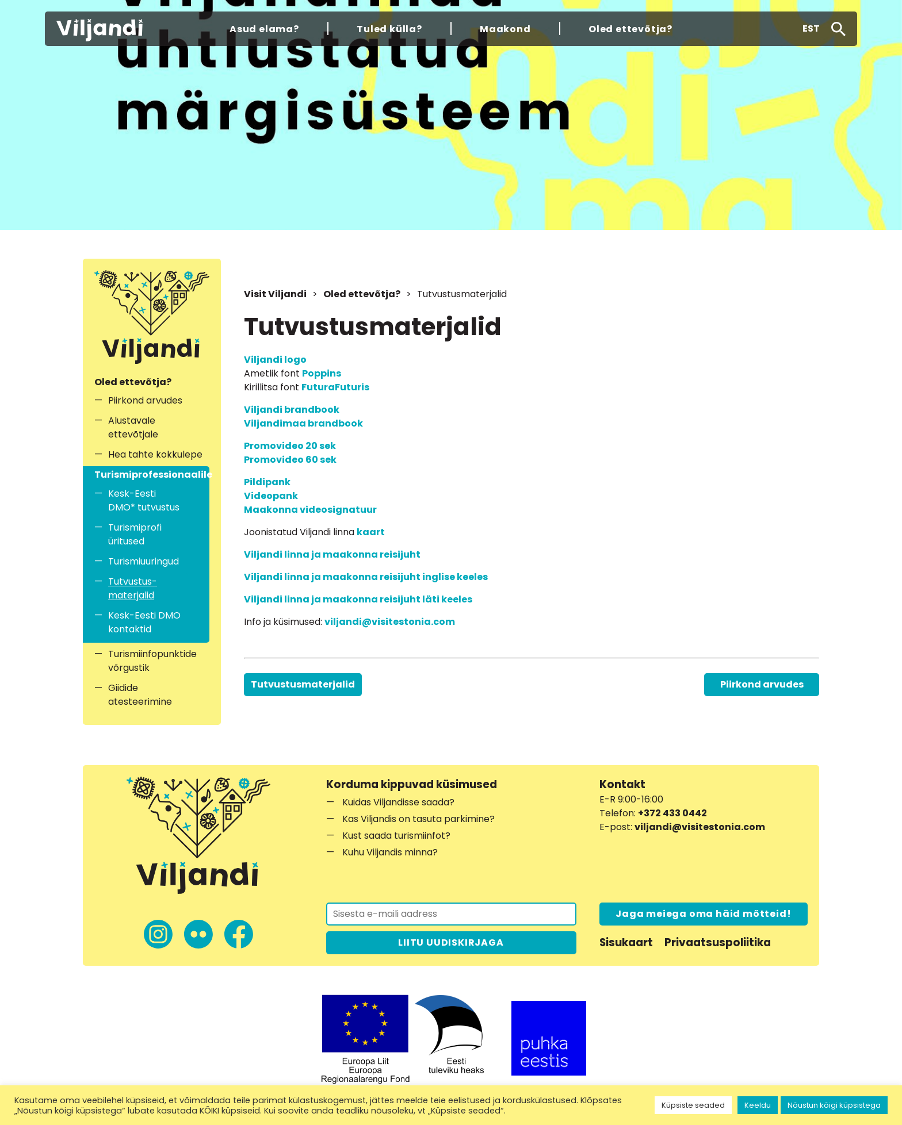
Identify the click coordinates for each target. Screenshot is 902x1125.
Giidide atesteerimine (140, 694)
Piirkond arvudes (145, 400)
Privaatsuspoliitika (717, 942)
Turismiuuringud (143, 561)
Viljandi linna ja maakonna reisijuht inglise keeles (366, 576)
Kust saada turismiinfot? (396, 835)
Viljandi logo (275, 359)
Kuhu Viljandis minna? (390, 852)
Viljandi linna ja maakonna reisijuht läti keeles (358, 599)
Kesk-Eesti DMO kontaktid (144, 622)
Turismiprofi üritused (135, 534)
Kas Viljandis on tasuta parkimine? (418, 818)
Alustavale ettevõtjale (133, 427)
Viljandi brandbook (291, 409)
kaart (371, 532)
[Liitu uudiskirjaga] (451, 914)
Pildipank (267, 482)
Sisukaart (626, 942)
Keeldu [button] (757, 1105)
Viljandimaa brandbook (303, 423)
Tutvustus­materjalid (132, 588)
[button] (811, 28)
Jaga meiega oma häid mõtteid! (703, 913)
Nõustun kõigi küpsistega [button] (834, 1105)
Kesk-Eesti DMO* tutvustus (143, 500)
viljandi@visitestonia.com (389, 621)
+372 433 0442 (672, 813)
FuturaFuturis (335, 387)
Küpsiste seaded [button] (693, 1105)
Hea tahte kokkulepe (155, 454)
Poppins (321, 373)
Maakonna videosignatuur (310, 509)
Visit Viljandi (275, 294)
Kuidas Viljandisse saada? (398, 802)
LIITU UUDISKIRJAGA (450, 942)
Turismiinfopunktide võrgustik (152, 660)
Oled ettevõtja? (361, 294)
